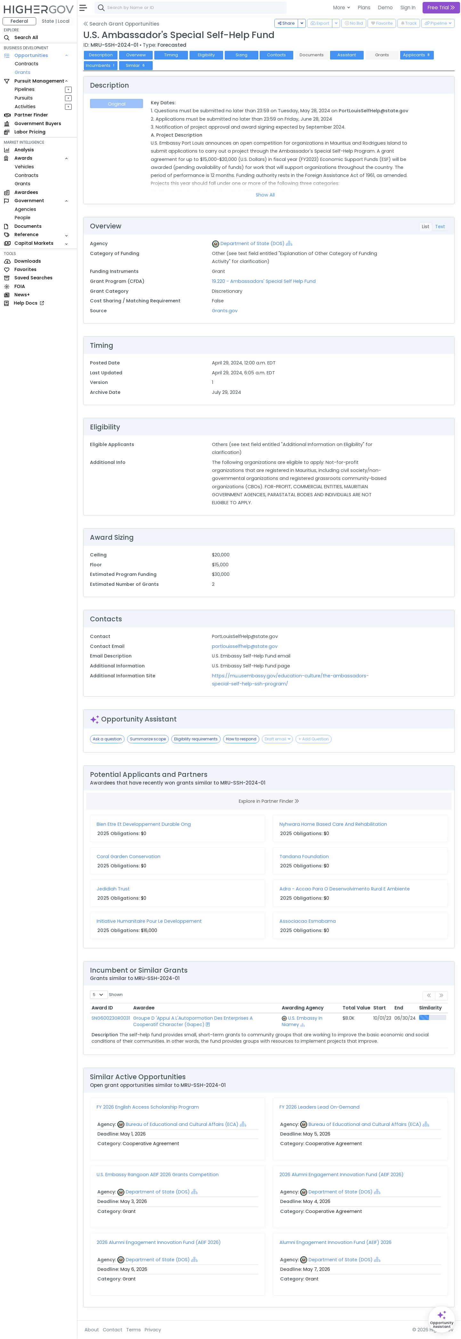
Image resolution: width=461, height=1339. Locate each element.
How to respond (241, 739)
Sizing (241, 55)
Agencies (25, 209)
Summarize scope (148, 739)
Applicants (417, 55)
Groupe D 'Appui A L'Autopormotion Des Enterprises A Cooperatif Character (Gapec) (193, 1021)
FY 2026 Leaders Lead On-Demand (319, 1107)
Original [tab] (116, 104)
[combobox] (190, 8)
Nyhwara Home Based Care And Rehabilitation (333, 824)
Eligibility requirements (196, 739)
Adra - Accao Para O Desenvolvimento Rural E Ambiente (344, 889)
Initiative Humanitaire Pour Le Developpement (149, 921)
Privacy (153, 1330)
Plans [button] (364, 7)
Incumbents (101, 65)
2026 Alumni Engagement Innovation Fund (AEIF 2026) (341, 1174)
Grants (22, 72)
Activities (25, 106)
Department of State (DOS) (253, 243)
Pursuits (24, 98)
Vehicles (24, 166)
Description (101, 55)
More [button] (339, 7)
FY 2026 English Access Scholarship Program (148, 1107)
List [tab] (425, 226)
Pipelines (25, 89)
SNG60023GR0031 (111, 1018)
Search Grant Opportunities (121, 23)
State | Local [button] (55, 21)
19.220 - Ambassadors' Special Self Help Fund (264, 281)
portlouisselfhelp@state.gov (245, 646)
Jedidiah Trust (113, 889)
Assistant (346, 55)
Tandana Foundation (304, 856)
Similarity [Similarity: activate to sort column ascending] (430, 1008)
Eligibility (206, 55)
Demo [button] (385, 7)
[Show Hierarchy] (289, 243)
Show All (265, 195)
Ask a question (107, 739)
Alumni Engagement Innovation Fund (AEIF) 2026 (335, 1242)
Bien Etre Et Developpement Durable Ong (144, 824)
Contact (112, 1330)
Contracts (26, 63)
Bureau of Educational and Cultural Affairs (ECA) (182, 1124)
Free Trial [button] (441, 7)
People (22, 217)
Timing (171, 55)
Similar (136, 65)
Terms (133, 1330)
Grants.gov (225, 310)
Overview (136, 55)
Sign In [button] (408, 7)
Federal (19, 21)
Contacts (276, 55)
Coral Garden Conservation (128, 856)
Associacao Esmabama (307, 921)
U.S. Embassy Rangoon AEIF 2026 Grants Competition (158, 1174)
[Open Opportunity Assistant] (441, 1319)
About (92, 1330)
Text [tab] (440, 226)
